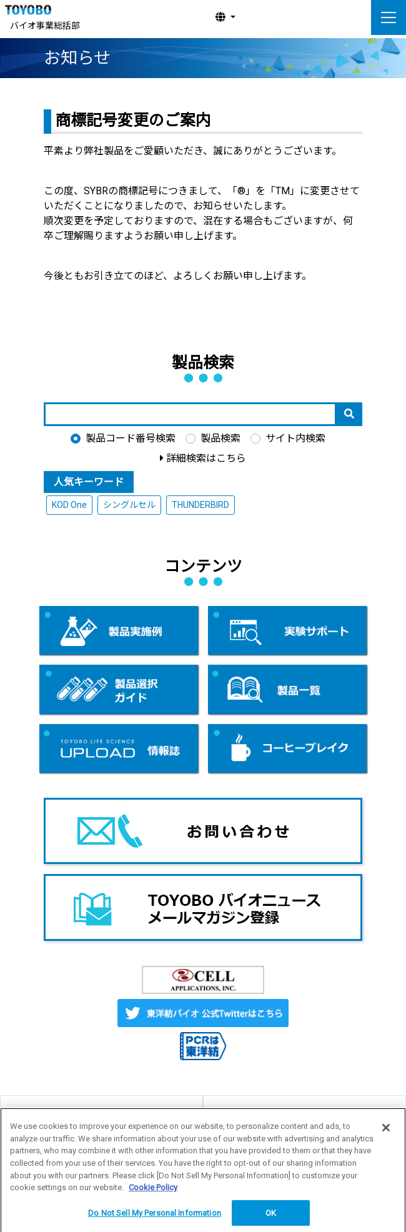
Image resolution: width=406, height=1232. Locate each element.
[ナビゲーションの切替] (388, 17)
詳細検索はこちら (206, 458)
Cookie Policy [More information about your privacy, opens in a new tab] (153, 1192)
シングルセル (129, 505)
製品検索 (220, 438)
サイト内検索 (295, 438)
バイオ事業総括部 (45, 26)
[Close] (386, 1132)
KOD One (69, 505)
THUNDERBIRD (200, 505)
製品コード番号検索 (131, 438)
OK (270, 1218)
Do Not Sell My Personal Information (154, 1218)
